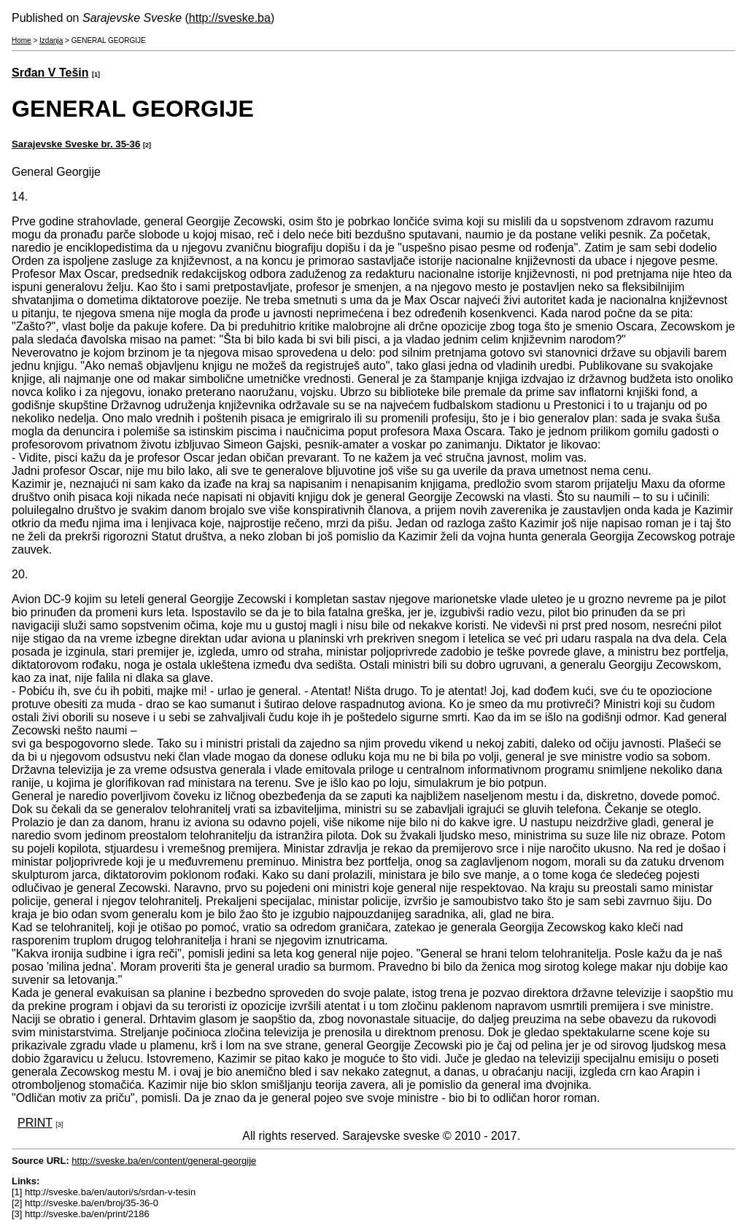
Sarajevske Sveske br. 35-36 (76, 144)
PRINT (35, 1123)
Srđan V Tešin (50, 72)
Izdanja (51, 40)
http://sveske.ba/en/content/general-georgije (163, 1160)
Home (21, 40)
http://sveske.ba (230, 18)
